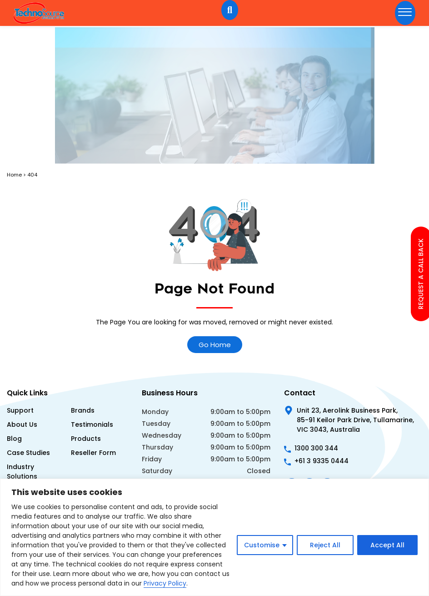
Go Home (215, 344)
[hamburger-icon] (405, 13)
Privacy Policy (165, 583)
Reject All (325, 545)
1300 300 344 (316, 448)
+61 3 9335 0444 (321, 460)
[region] (214, 537)
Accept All (387, 545)
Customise (261, 545)
